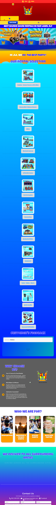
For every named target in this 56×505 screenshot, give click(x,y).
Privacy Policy (29, 496)
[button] (13, 4)
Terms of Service (37, 496)
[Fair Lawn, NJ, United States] (28, 456)
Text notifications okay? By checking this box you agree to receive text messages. (24, 491)
